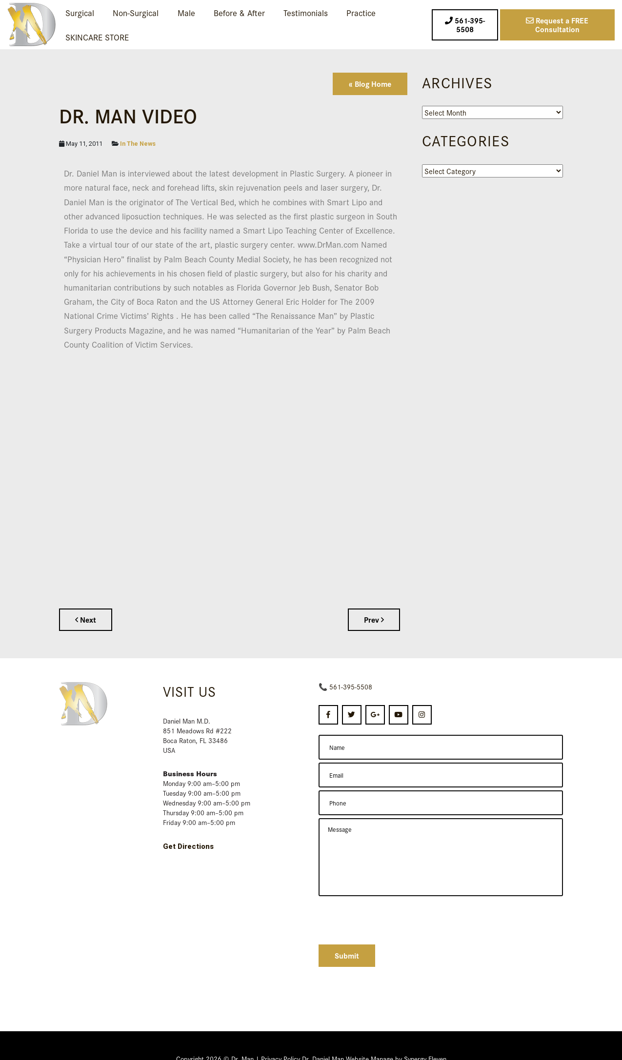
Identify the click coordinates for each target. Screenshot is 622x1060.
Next (85, 619)
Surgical (79, 12)
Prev (374, 619)
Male (186, 12)
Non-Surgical (136, 12)
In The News (138, 143)
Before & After (239, 12)
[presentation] (393, 919)
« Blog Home (370, 83)
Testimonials (305, 12)
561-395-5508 (350, 686)
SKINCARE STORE (97, 36)
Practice (361, 12)
